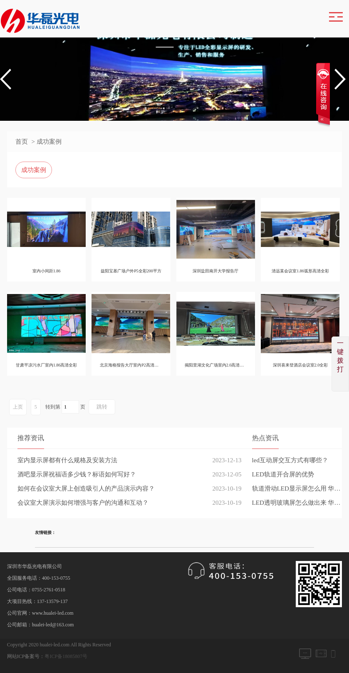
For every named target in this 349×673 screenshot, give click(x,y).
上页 (18, 407)
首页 (21, 141)
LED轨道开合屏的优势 (283, 474)
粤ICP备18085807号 (66, 656)
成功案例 (33, 170)
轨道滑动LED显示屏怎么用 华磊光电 (297, 488)
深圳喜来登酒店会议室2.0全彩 (302, 365)
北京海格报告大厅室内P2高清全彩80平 (136, 365)
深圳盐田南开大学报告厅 (217, 271)
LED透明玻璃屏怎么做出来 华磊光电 (297, 502)
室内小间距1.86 (46, 271)
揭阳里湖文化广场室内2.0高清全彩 (218, 365)
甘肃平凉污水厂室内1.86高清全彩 (46, 365)
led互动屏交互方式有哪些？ (290, 460)
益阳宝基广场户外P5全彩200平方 (131, 271)
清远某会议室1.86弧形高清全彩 (303, 271)
